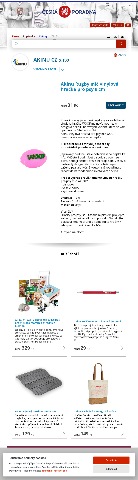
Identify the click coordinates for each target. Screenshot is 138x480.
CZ (108, 36)
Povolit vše (111, 460)
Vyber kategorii (62, 69)
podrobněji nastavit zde (54, 470)
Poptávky (29, 36)
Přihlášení (117, 24)
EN (122, 36)
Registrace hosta (100, 24)
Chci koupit (116, 105)
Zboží (54, 36)
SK (115, 36)
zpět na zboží (73, 232)
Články (43, 36)
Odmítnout (111, 469)
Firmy (15, 36)
